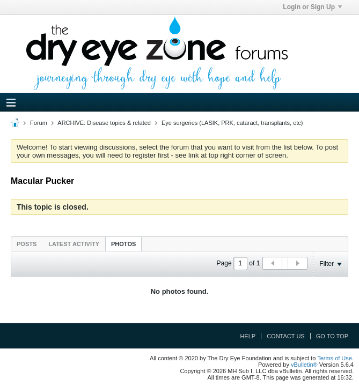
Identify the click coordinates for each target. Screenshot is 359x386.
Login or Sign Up (312, 7)
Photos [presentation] (123, 244)
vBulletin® (304, 364)
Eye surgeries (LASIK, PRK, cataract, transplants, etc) (232, 123)
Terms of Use (334, 358)
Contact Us (286, 336)
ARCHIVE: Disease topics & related (104, 123)
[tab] (26, 243)
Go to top (332, 336)
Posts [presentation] (26, 244)
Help (247, 336)
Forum (38, 123)
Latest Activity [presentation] (73, 244)
